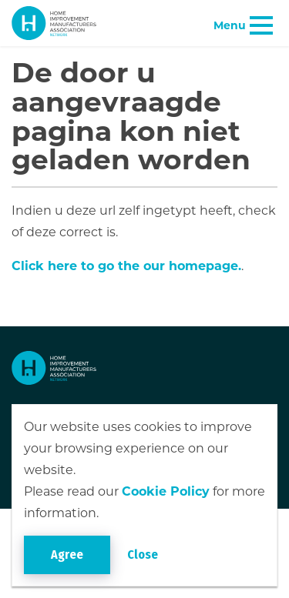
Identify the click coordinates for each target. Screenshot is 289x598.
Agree (67, 554)
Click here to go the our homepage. (126, 266)
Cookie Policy (166, 491)
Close (142, 554)
